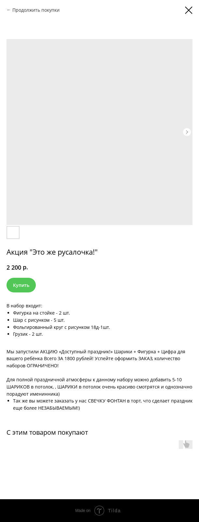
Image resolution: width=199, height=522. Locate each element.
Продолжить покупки (36, 10)
